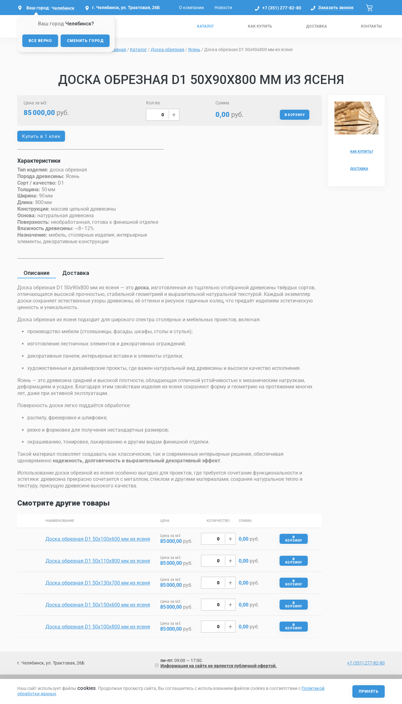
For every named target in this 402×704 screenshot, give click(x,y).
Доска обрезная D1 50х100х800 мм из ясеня (98, 627)
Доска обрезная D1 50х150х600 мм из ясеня (98, 605)
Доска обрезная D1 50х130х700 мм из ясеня (98, 583)
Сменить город (85, 41)
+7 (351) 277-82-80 (281, 7)
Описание (37, 273)
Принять (368, 691)
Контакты (371, 26)
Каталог (205, 26)
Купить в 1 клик (41, 136)
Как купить (260, 26)
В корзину (295, 115)
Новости (223, 7)
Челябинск (63, 8)
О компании (191, 7)
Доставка (316, 26)
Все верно (40, 41)
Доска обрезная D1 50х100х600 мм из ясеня (98, 539)
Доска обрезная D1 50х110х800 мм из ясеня (98, 561)
